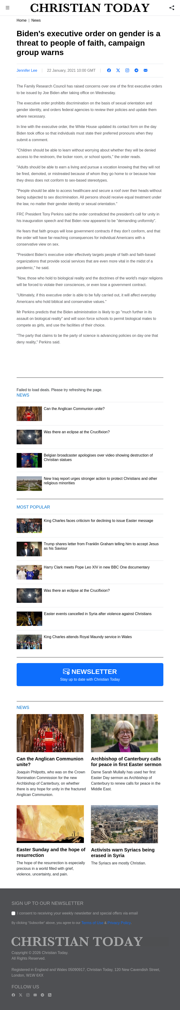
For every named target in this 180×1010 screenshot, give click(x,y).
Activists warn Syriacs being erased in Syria (122, 852)
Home (22, 20)
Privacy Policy (119, 923)
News (36, 20)
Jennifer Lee (27, 70)
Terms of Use (92, 923)
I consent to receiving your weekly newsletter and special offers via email (77, 913)
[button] (7, 8)
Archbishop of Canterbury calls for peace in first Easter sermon (126, 761)
